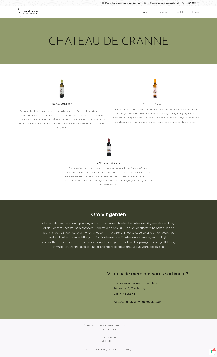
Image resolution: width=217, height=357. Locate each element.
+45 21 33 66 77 (192, 3)
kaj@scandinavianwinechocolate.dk (163, 3)
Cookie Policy (124, 349)
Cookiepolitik (108, 341)
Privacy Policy (107, 349)
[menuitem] (150, 12)
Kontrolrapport (91, 350)
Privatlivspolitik (108, 337)
